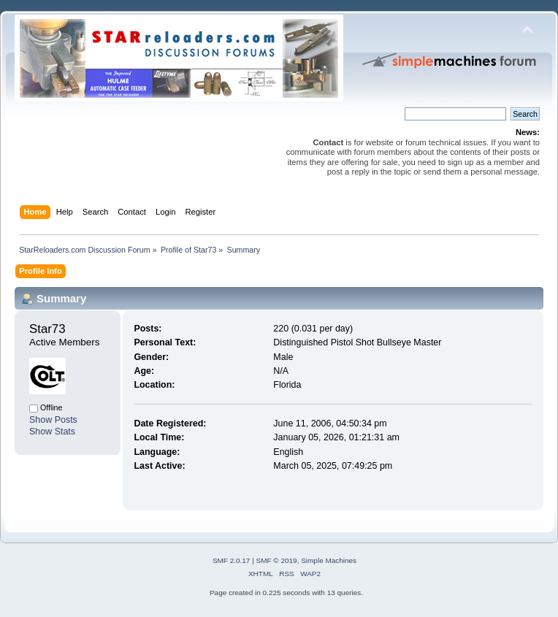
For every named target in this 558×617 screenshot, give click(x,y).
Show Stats (52, 431)
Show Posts (53, 420)
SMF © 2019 (276, 560)
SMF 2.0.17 (232, 560)
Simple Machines (328, 560)
